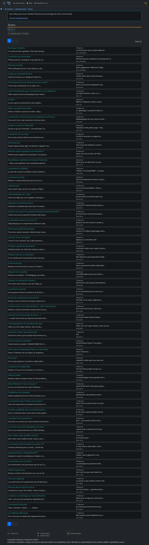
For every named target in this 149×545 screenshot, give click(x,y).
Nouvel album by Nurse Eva (21, 487)
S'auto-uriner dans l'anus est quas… (89, 76)
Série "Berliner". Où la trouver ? (22, 384)
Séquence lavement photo (20, 203)
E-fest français (15, 263)
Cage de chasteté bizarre (20, 74)
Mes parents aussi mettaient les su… (90, 515)
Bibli (29, 3)
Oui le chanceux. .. (83, 351)
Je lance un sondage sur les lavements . (27, 496)
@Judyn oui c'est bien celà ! (86, 240)
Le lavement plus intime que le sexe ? (25, 401)
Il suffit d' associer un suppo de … (89, 136)
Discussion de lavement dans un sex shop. (28, 349)
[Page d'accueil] (1, 9)
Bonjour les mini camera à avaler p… (90, 222)
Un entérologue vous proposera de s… (91, 377)
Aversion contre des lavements (22, 332)
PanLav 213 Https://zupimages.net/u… (91, 231)
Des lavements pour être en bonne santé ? (28, 82)
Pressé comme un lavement (21, 255)
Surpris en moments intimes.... (22, 281)
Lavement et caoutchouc (20, 418)
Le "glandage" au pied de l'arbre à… (89, 110)
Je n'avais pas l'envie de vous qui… (89, 507)
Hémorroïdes (14, 375)
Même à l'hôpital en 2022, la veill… (89, 102)
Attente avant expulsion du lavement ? (26, 151)
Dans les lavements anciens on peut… (90, 179)
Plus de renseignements (18, 18)
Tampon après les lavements (21, 246)
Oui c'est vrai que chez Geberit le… (89, 472)
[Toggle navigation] (4, 3)
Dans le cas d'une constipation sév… (90, 85)
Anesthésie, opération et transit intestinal (27, 160)
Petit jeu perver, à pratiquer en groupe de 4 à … (94, 59)
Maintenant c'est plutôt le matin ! (89, 395)
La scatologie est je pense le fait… (89, 463)
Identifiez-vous (41, 3)
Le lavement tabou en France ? (22, 220)
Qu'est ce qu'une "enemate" (20, 125)
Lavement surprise (17, 289)
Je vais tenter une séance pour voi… (89, 196)
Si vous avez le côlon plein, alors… (89, 446)
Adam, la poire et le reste (19, 108)
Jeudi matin (13, 186)
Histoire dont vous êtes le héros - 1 (24, 315)
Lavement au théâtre (18, 169)
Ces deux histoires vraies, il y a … (88, 93)
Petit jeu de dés (15, 65)
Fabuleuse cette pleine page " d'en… (90, 128)
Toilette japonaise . (17, 470)
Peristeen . (13, 358)
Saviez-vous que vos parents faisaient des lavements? (33, 212)
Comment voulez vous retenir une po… (91, 248)
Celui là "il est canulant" (19, 237)
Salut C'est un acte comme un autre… (90, 403)
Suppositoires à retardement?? (22, 453)
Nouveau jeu (14, 143)
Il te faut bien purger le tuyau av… (89, 369)
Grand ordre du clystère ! (20, 341)
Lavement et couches (18, 134)
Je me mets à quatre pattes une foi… (90, 412)
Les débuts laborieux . (18, 513)
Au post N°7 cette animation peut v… (90, 205)
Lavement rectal (20, 9)
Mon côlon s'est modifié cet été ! (23, 436)
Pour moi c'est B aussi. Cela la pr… (89, 308)
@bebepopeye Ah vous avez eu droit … (91, 119)
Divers (30, 9)
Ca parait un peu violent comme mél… (90, 481)
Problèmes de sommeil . (19, 392)
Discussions (19, 3)
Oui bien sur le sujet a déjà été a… (89, 300)
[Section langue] (146, 3)
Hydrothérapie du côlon (19, 194)
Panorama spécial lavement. (21, 229)
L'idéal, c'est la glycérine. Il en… (88, 455)
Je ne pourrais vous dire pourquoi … (90, 214)
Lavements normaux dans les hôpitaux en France (31, 117)
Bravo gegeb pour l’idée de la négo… (90, 67)
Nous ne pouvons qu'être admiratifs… (90, 265)
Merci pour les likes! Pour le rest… (89, 162)
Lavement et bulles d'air (19, 367)
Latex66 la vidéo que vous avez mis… (90, 360)
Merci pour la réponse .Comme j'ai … (90, 498)
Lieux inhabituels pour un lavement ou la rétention (32, 91)
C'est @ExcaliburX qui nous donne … (90, 274)
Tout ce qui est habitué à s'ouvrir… (89, 145)
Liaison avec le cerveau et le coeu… (89, 429)
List (10, 29)
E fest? (11, 100)
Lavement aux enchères (19, 57)
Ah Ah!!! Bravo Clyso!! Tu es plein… (89, 343)
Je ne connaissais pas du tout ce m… (90, 291)
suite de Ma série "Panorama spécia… (90, 386)
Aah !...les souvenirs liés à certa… (88, 420)
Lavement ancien (16, 177)
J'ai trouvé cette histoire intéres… (88, 317)
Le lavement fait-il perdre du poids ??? (26, 444)
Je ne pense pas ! (82, 438)
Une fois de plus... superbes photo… (90, 489)
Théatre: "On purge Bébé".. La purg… (90, 171)
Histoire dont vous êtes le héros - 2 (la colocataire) (31, 306)
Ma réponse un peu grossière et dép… (90, 257)
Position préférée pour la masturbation (26, 410)
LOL (77, 334)
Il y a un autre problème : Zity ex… (89, 188)
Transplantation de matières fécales (25, 324)
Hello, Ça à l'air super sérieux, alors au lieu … (93, 326)
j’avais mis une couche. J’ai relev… (89, 153)
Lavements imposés (17, 504)
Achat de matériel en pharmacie (23, 298)
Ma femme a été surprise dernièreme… (91, 283)
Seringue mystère (16, 48)
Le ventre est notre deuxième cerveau (26, 427)
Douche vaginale (16, 479)
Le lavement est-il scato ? (20, 461)
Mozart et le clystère (17, 272)
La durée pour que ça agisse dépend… (91, 50)
